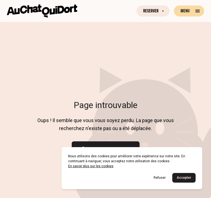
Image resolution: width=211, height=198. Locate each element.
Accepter (184, 178)
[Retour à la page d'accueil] (42, 11)
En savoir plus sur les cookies (90, 166)
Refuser (160, 178)
